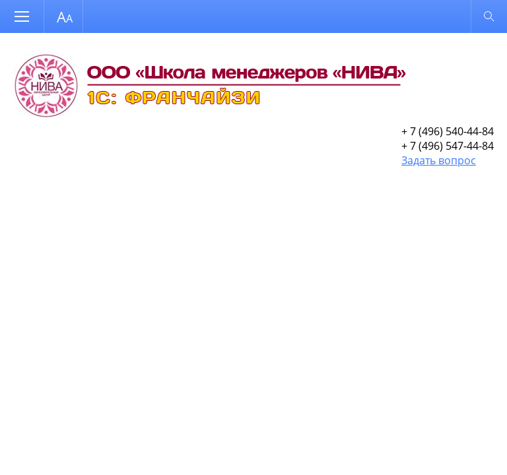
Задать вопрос (438, 160)
